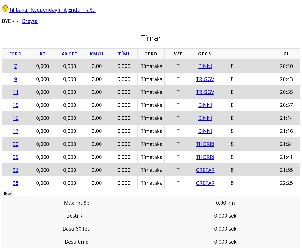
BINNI (205, 66)
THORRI (205, 143)
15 (16, 105)
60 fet (70, 54)
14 (16, 92)
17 (16, 130)
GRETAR (205, 169)
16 (16, 117)
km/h (97, 54)
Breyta (30, 20)
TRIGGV (205, 79)
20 (16, 143)
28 (16, 182)
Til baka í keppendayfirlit (38, 9)
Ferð (15, 54)
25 (16, 156)
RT (43, 54)
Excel (8, 193)
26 (16, 169)
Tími (123, 54)
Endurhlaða (82, 9)
